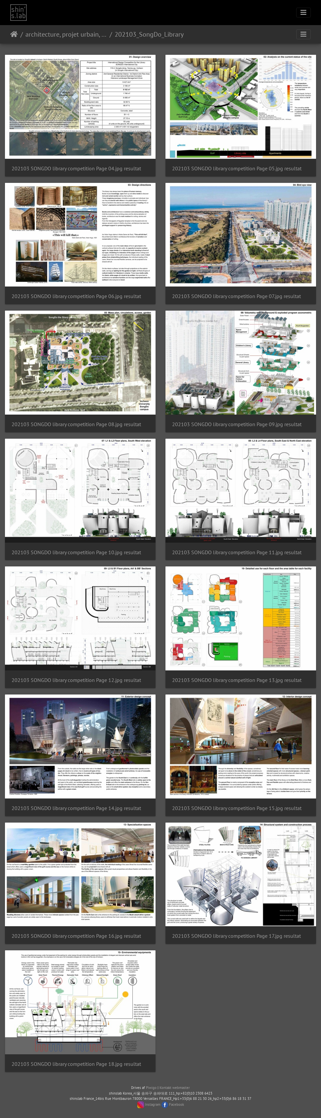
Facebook (176, 1104)
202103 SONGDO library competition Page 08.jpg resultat (76, 424)
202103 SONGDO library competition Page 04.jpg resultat (76, 168)
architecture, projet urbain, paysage (66, 34)
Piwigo (151, 1087)
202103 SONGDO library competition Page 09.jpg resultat (237, 424)
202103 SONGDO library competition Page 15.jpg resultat (237, 808)
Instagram (152, 1104)
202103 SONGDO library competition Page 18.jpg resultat (76, 1064)
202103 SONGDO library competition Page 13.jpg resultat (237, 680)
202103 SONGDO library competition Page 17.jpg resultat (236, 936)
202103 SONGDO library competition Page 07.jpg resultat (236, 296)
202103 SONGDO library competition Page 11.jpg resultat (237, 552)
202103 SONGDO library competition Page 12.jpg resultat (76, 680)
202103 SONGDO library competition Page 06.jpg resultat (76, 296)
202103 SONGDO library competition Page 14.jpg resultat (76, 808)
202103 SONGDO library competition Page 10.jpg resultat (76, 552)
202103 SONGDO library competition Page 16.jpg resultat (76, 936)
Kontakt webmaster (175, 1087)
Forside (14, 34)
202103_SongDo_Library (149, 34)
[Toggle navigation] (303, 12)
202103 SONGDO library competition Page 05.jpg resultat (237, 168)
